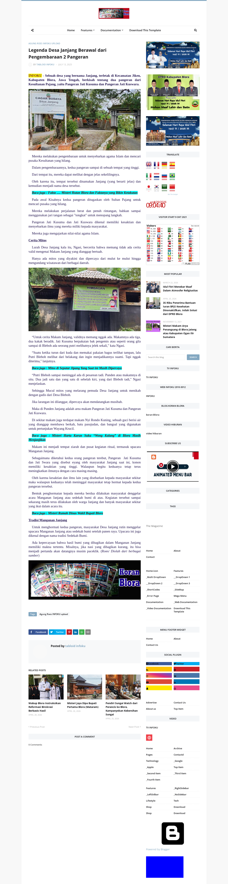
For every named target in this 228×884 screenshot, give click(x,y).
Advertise (151, 702)
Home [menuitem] (71, 30)
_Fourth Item (153, 779)
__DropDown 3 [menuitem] (182, 583)
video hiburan (154, 433)
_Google (178, 760)
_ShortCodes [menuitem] (153, 589)
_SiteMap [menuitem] (179, 589)
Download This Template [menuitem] (145, 30)
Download (179, 807)
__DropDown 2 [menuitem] (154, 583)
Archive (178, 748)
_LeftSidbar (152, 794)
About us (151, 708)
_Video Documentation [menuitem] (158, 608)
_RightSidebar (181, 788)
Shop (149, 807)
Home (149, 550)
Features (151, 788)
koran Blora (152, 414)
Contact (150, 557)
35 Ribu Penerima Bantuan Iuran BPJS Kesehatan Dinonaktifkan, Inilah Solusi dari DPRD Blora (180, 308)
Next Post (134, 726)
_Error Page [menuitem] (152, 595)
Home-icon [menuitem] (152, 570)
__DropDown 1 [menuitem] (182, 577)
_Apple (150, 767)
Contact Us (152, 644)
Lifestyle (150, 800)
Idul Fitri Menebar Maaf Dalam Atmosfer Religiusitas (180, 288)
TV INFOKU (152, 377)
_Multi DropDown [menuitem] (156, 577)
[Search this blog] (165, 357)
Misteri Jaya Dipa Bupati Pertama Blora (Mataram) (83, 705)
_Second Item (153, 773)
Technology (152, 760)
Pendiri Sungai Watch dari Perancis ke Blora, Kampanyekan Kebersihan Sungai (122, 708)
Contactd (179, 754)
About (177, 550)
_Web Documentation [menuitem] (185, 602)
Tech (176, 800)
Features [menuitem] (86, 30)
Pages (149, 754)
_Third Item (180, 773)
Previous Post (37, 726)
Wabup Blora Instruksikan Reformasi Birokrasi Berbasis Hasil (44, 706)
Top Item (178, 708)
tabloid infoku (45, 64)
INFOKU (150, 396)
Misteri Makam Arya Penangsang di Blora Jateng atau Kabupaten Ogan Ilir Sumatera (179, 331)
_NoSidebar (180, 794)
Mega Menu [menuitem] (180, 595)
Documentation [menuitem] (111, 30)
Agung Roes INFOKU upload (44, 43)
